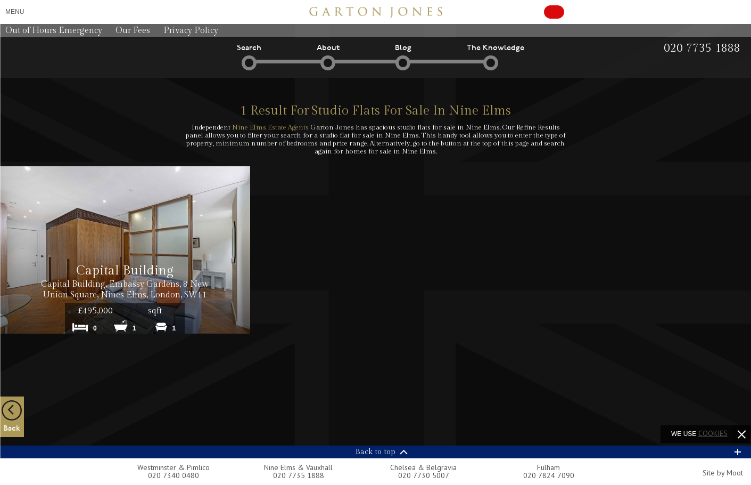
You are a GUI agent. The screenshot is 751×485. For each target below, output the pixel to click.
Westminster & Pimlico (173, 467)
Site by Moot (723, 473)
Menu (14, 11)
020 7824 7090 (548, 475)
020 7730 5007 (423, 475)
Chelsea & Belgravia (423, 467)
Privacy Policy (190, 31)
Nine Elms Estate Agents (270, 127)
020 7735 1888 (298, 475)
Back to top (375, 452)
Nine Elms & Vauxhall (298, 467)
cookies (713, 433)
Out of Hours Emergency (53, 31)
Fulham (548, 467)
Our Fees (132, 31)
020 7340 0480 (173, 475)
